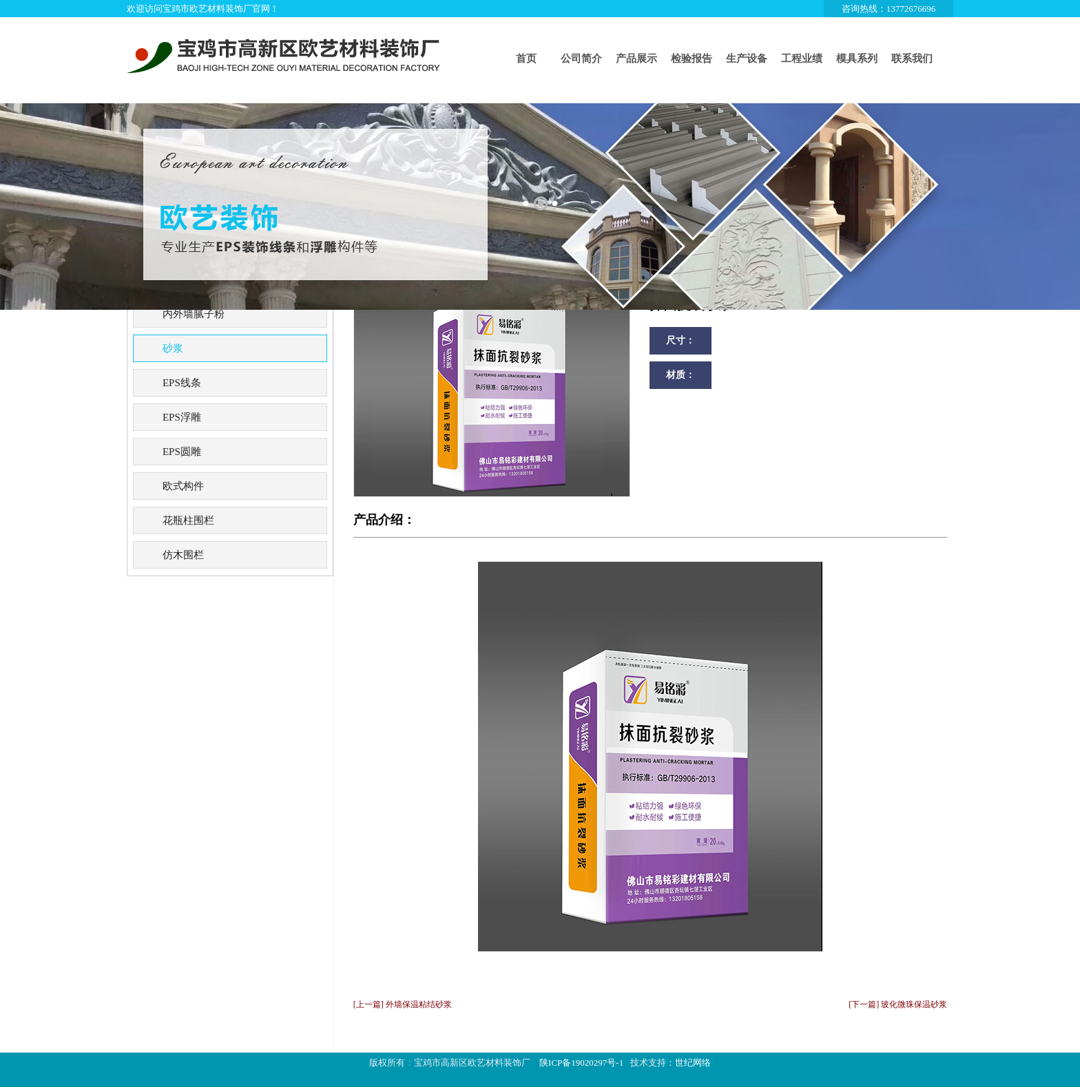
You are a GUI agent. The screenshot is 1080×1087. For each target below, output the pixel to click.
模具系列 (857, 58)
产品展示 (636, 58)
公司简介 (581, 58)
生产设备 (746, 58)
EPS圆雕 (182, 451)
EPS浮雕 (182, 417)
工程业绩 (801, 58)
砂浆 (173, 348)
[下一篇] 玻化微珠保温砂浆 (898, 1004)
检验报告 (691, 58)
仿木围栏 (183, 554)
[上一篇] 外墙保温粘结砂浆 (402, 1004)
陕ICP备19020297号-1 (581, 1062)
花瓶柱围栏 (188, 520)
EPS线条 (182, 382)
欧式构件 (183, 486)
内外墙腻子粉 (194, 313)
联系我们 (912, 58)
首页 (526, 58)
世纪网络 (693, 1062)
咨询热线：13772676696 (889, 8)
